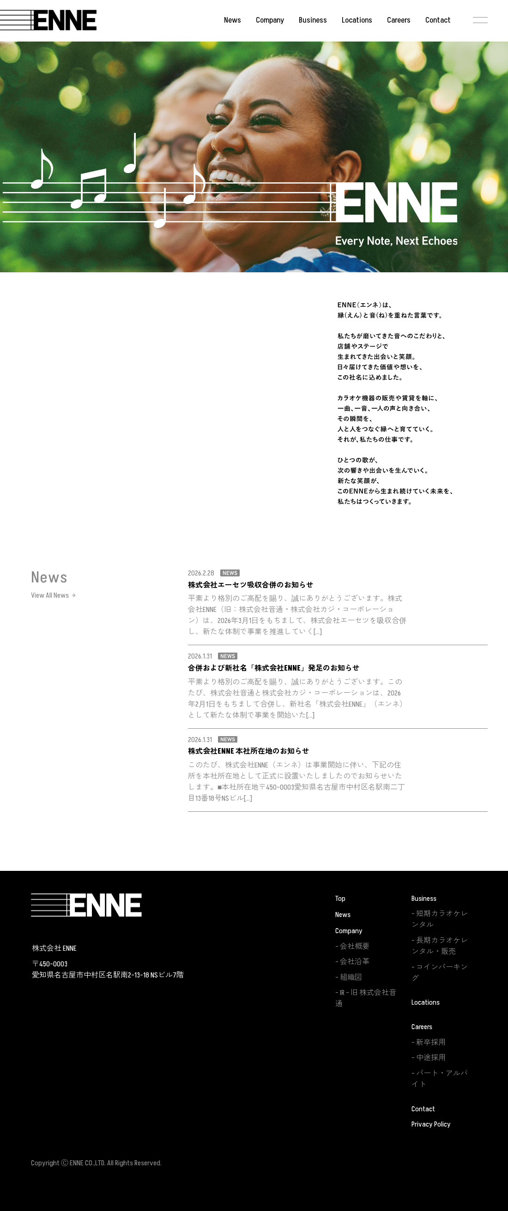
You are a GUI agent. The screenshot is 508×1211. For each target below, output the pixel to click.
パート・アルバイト (439, 1079)
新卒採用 (431, 1042)
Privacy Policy (431, 1124)
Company (270, 20)
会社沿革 (354, 962)
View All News (50, 595)
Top (340, 898)
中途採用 (431, 1058)
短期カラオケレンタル (439, 919)
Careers (399, 20)
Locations (357, 20)
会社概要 (354, 946)
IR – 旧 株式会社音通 (365, 998)
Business (313, 20)
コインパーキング (439, 972)
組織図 (351, 977)
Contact (438, 20)
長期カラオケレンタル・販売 (439, 946)
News (232, 20)
